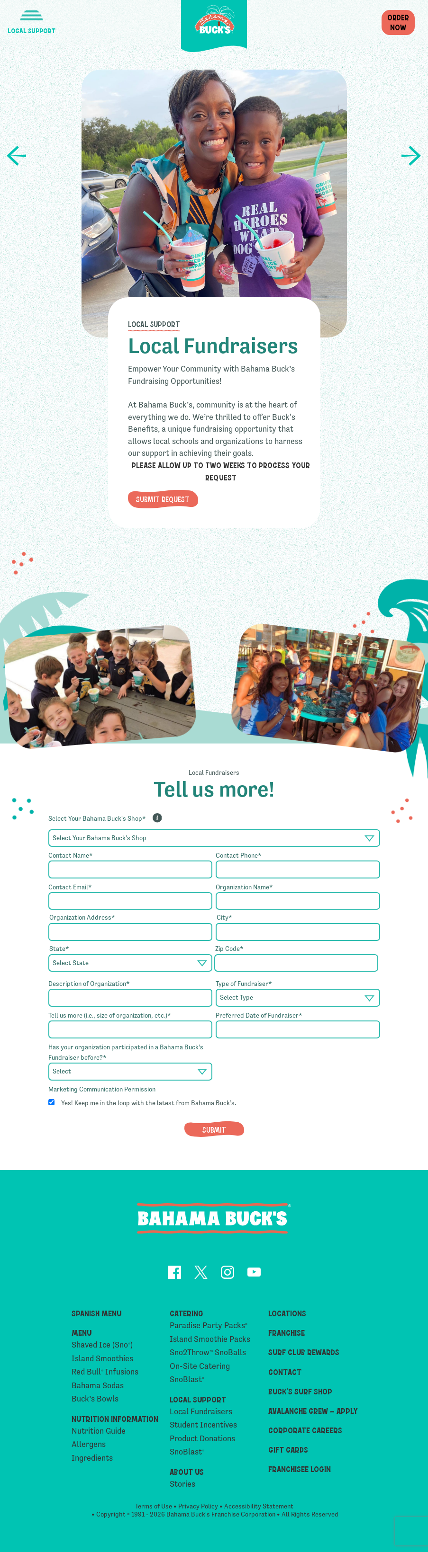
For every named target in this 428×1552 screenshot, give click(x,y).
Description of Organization (89, 983)
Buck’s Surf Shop (300, 1391)
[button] (31, 17)
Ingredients (92, 1458)
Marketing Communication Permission (101, 1089)
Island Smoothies (102, 1358)
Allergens (89, 1444)
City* (224, 917)
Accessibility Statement (258, 1506)
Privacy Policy (198, 1506)
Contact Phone (239, 855)
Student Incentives (17, 156)
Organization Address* (82, 917)
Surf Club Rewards (303, 1352)
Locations (287, 1313)
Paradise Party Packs (208, 1325)
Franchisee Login (299, 1468)
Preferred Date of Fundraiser (259, 1015)
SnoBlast (187, 1379)
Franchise (286, 1332)
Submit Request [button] (163, 499)
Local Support (154, 324)
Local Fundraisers (201, 1411)
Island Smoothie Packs (210, 1339)
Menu (81, 1332)
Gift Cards (288, 1449)
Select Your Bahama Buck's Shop (97, 818)
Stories (182, 1484)
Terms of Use (153, 1506)
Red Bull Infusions (105, 1371)
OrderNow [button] (398, 22)
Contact (284, 1371)
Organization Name (244, 887)
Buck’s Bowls (95, 1398)
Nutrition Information (115, 1418)
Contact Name (70, 855)
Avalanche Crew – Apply (313, 1410)
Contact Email (70, 887)
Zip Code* (229, 948)
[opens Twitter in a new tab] (201, 1274)
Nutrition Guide (99, 1431)
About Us (187, 1471)
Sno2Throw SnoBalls (208, 1352)
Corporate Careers (305, 1430)
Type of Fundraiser (244, 983)
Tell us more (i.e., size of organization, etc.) (109, 1015)
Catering (186, 1313)
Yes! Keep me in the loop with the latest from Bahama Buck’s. (148, 1103)
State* (59, 948)
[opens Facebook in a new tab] (174, 1274)
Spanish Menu (96, 1313)
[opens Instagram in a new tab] (227, 1274)
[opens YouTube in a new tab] (254, 1274)
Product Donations (411, 156)
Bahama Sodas (98, 1385)
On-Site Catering (200, 1366)
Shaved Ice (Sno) (102, 1344)
